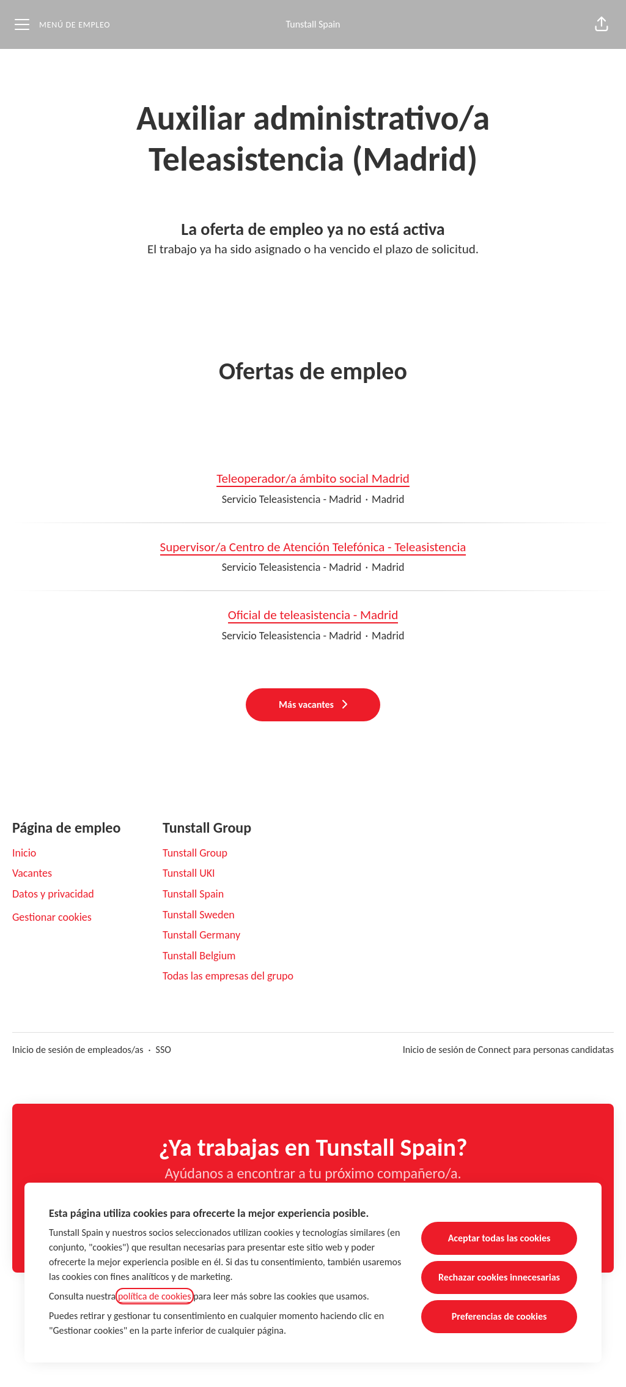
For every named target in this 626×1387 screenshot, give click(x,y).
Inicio (24, 853)
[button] (601, 24)
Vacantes (32, 873)
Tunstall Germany (201, 935)
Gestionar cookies (52, 917)
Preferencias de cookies (499, 1316)
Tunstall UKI (189, 873)
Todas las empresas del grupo (228, 976)
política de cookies (154, 1296)
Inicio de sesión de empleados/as (78, 1049)
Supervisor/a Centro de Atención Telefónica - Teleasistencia (313, 547)
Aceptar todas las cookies (499, 1238)
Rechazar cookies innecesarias (499, 1277)
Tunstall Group (195, 853)
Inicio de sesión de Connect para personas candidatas (508, 1049)
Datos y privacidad (53, 894)
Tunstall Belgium (199, 955)
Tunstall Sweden (199, 914)
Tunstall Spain (313, 24)
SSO (163, 1049)
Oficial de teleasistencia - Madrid (313, 615)
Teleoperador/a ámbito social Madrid (313, 479)
